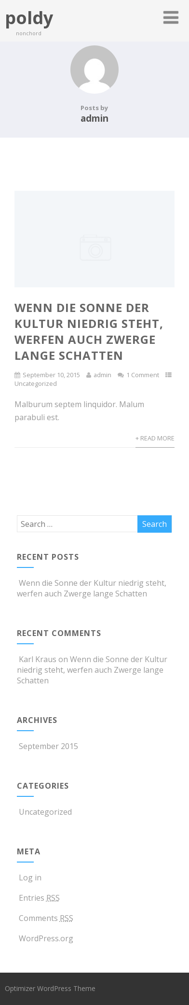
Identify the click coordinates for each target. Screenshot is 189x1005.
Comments (45, 918)
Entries (38, 897)
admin (102, 374)
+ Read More (155, 438)
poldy (29, 17)
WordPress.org (45, 938)
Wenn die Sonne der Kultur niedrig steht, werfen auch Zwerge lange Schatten (88, 331)
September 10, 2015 (51, 374)
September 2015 (48, 746)
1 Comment (142, 374)
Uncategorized (35, 383)
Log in (29, 877)
